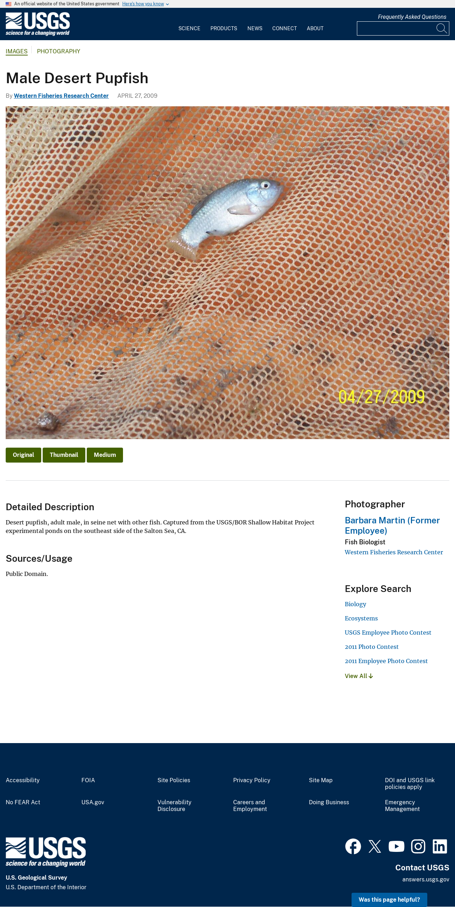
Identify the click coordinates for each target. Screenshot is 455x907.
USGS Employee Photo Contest (388, 632)
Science (189, 28)
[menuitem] (189, 24)
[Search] (442, 28)
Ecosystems (361, 618)
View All (359, 676)
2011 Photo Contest (372, 646)
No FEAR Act (23, 802)
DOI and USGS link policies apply (410, 783)
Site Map (321, 780)
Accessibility (23, 780)
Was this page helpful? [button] (389, 899)
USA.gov (92, 802)
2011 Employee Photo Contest (386, 661)
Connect (284, 28)
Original (23, 455)
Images (17, 51)
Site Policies (173, 780)
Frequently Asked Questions (412, 17)
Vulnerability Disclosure (174, 805)
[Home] (38, 34)
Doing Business (329, 802)
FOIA (88, 780)
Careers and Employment (250, 805)
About (315, 28)
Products (223, 28)
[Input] (403, 28)
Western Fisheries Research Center (61, 95)
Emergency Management (402, 805)
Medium (105, 455)
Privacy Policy (252, 780)
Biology (355, 604)
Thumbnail (64, 455)
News (254, 28)
